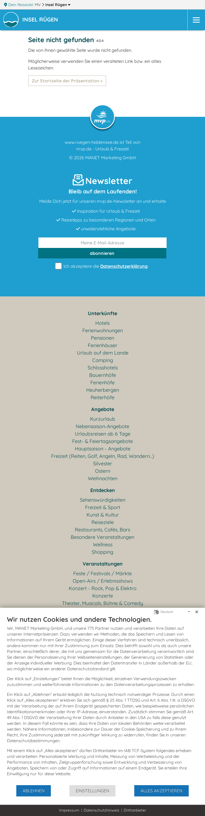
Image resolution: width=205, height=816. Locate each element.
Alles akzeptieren (161, 790)
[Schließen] (197, 612)
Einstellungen (92, 790)
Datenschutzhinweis (101, 810)
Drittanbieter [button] (135, 810)
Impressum (69, 810)
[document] (102, 700)
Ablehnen (33, 790)
